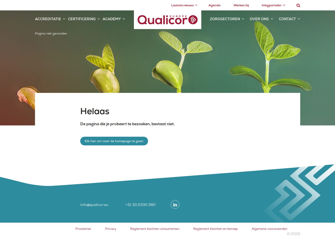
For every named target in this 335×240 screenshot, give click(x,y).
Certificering (82, 19)
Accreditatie (48, 19)
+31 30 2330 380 (140, 204)
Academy (112, 19)
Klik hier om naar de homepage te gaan (114, 141)
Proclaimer (83, 229)
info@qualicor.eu (94, 204)
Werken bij (241, 5)
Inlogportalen (272, 5)
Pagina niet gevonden (51, 33)
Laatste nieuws (182, 5)
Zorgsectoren (225, 19)
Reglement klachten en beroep (215, 229)
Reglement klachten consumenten (154, 229)
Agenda (214, 5)
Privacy (110, 229)
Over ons (259, 19)
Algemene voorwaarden (269, 229)
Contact (287, 19)
